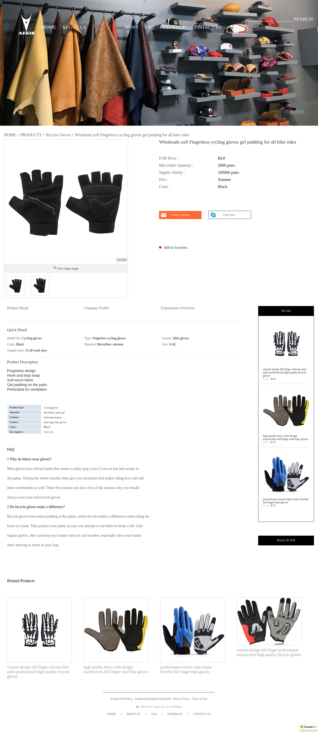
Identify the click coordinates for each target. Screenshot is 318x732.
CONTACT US (207, 27)
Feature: (167, 338)
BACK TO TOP (286, 540)
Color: (11, 344)
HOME (49, 27)
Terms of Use (199, 698)
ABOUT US (74, 27)
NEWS (132, 27)
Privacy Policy (181, 698)
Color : (164, 186)
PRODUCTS (105, 27)
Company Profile (96, 308)
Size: (165, 344)
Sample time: (16, 350)
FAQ (149, 27)
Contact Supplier (180, 214)
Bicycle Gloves (58, 135)
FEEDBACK (173, 27)
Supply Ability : (172, 172)
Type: (89, 338)
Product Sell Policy (122, 698)
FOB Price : (168, 158)
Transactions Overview (177, 308)
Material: (91, 344)
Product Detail (17, 308)
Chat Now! (229, 214)
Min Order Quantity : (176, 165)
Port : (163, 179)
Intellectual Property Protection (153, 698)
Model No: (14, 338)
